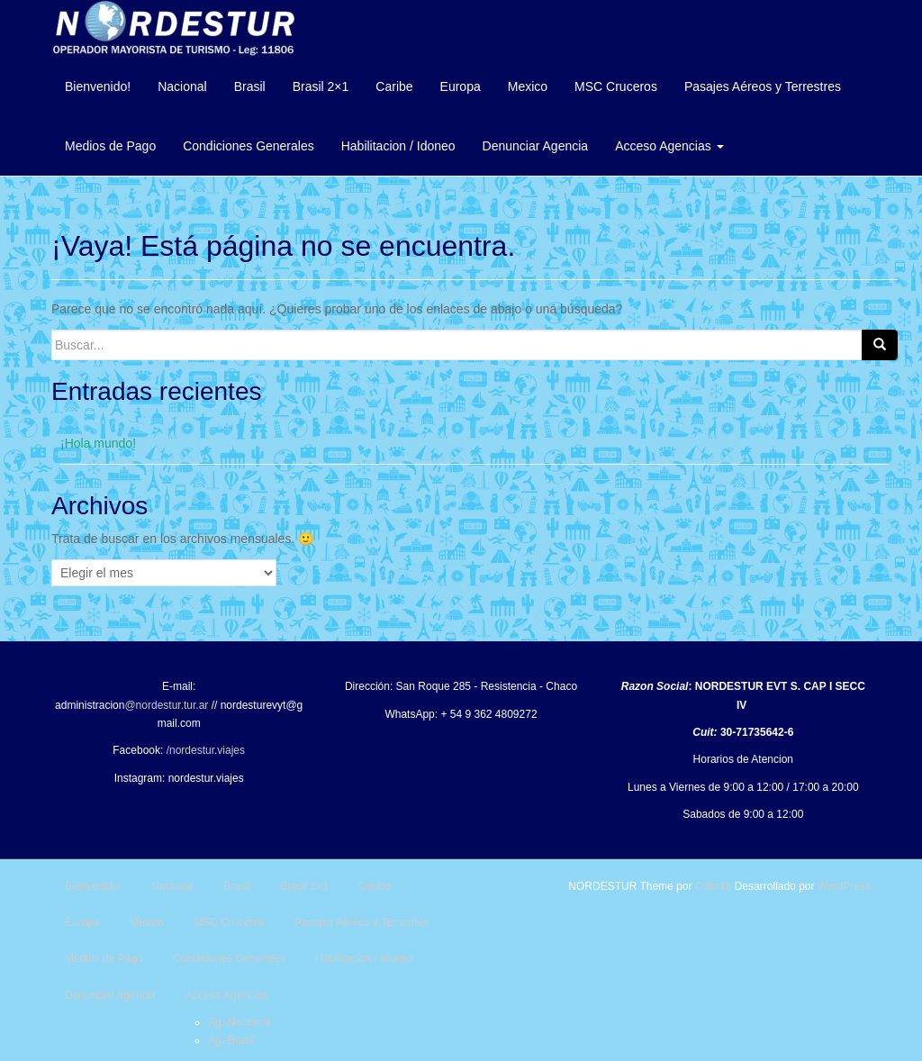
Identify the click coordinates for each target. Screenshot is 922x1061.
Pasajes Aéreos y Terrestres (762, 86)
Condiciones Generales (248, 146)
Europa (460, 86)
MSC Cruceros (615, 86)
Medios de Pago (110, 146)
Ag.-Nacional (239, 1022)
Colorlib (713, 886)
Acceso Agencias (669, 146)
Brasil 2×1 (321, 86)
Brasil (250, 86)
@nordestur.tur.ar (166, 705)
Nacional (182, 86)
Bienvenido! (98, 86)
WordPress (844, 886)
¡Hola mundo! (98, 443)
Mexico (527, 86)
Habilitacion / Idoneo (398, 146)
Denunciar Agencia (536, 146)
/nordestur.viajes (206, 750)
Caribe (393, 86)
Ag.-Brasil (231, 1040)
